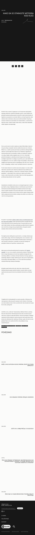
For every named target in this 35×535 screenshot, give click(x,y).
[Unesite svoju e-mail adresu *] (8, 508)
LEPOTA (3, 457)
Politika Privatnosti (5, 531)
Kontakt (3, 522)
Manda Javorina (8, 20)
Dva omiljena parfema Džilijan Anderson (22, 397)
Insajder (3, 10)
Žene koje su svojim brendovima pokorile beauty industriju (19, 494)
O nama (3, 515)
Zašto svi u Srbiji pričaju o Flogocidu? (22, 428)
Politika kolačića (15, 531)
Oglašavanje (5, 518)
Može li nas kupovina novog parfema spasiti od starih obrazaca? (17, 365)
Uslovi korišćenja (24, 531)
